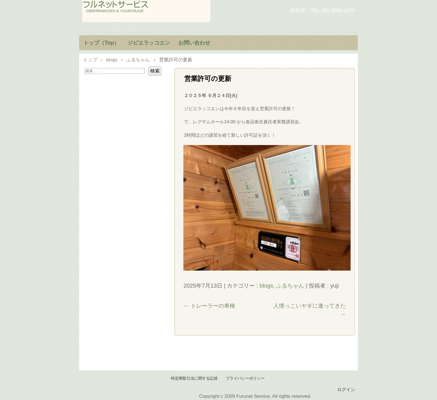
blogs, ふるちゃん (281, 286)
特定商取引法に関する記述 (194, 378)
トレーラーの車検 (209, 306)
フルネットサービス (146, 11)
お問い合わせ (194, 43)
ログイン (346, 389)
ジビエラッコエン (149, 43)
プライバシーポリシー (245, 378)
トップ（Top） (101, 43)
